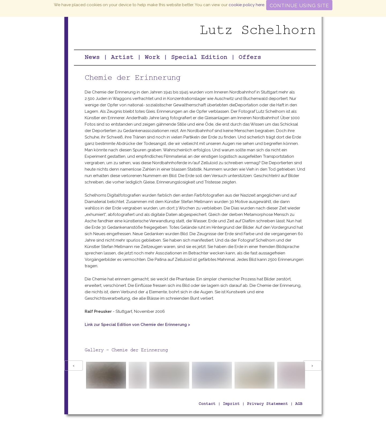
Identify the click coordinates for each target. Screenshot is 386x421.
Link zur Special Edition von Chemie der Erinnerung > (137, 324)
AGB (298, 404)
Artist (122, 58)
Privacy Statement (267, 404)
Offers (250, 58)
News (92, 58)
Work (152, 58)
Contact (207, 404)
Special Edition (199, 58)
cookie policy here (246, 4)
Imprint (231, 404)
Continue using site (299, 5)
